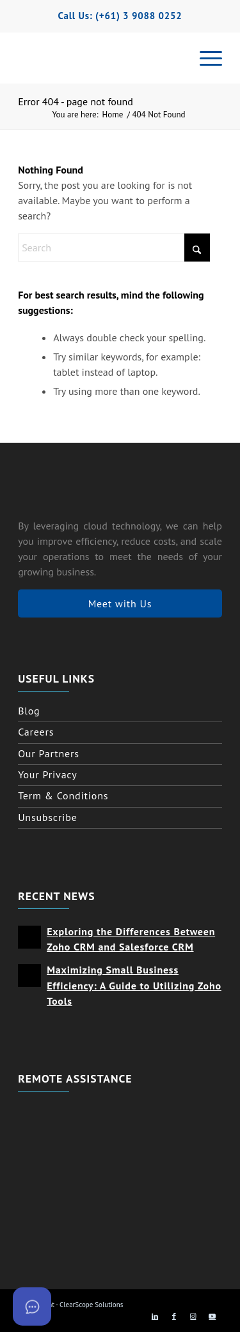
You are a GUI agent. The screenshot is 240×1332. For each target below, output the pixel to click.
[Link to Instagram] (193, 1316)
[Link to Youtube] (212, 1316)
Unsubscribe (47, 817)
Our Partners (48, 753)
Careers (36, 731)
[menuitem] (204, 58)
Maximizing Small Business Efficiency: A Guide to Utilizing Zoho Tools (134, 985)
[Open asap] (32, 1306)
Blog (29, 710)
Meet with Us (120, 603)
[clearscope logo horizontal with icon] (119, 58)
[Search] (114, 247)
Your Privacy (47, 774)
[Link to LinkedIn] (154, 1316)
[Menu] (204, 58)
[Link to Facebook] (174, 1316)
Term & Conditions (63, 795)
